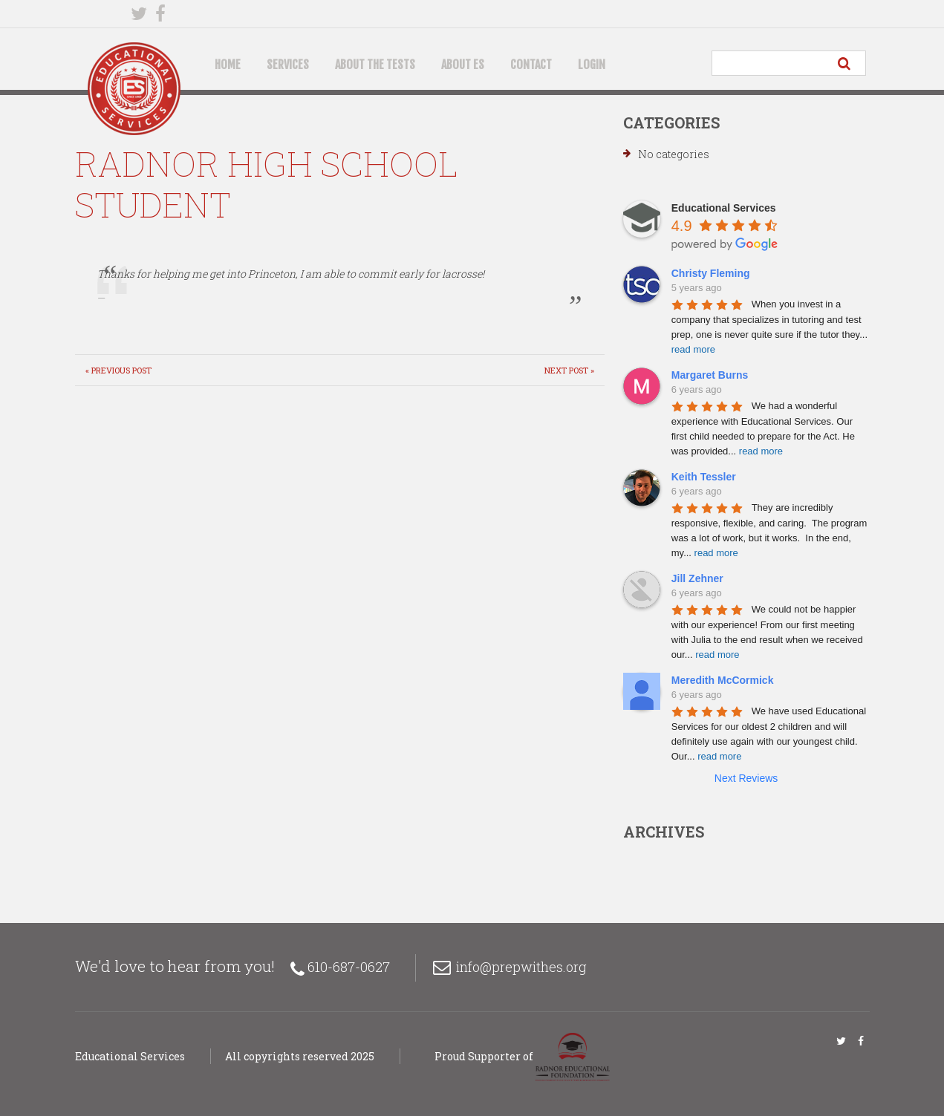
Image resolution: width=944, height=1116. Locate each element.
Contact (531, 64)
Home (228, 64)
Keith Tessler (703, 477)
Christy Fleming (710, 273)
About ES (462, 64)
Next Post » (569, 370)
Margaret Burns (709, 375)
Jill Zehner (697, 578)
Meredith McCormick (722, 680)
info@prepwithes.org (521, 967)
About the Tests (375, 64)
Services (288, 64)
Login (591, 64)
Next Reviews (746, 778)
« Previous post (118, 370)
